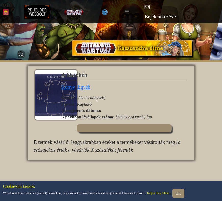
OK (178, 193)
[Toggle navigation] (127, 12)
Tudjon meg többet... (159, 193)
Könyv (68, 87)
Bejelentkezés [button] (159, 16)
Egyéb (83, 87)
